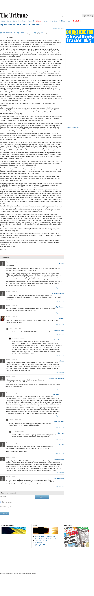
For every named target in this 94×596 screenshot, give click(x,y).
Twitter (47, 34)
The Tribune (14, 15)
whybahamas (59, 307)
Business (23, 21)
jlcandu (61, 264)
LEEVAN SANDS (40, 544)
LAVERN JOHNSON (41, 540)
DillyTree (61, 444)
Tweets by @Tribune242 (73, 127)
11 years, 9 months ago (11, 262)
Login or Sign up (88, 16)
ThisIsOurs (60, 433)
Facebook (43, 34)
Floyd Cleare (38, 546)
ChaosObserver (59, 340)
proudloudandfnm (58, 293)
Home (3, 21)
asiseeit (61, 361)
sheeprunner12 (59, 330)
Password (5, 507)
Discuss (22, 32)
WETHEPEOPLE (58, 394)
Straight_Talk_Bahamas (56, 378)
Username (3, 496)
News (9, 21)
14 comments (23, 34)
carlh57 (61, 318)
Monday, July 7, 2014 (58, 28)
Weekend (31, 21)
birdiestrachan (59, 459)
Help (68, 21)
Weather (54, 21)
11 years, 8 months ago (18, 338)
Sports (15, 21)
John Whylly (38, 542)
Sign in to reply (60, 288)
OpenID (42, 497)
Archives (62, 21)
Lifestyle (46, 21)
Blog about (30, 34)
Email (38, 34)
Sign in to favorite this (9, 32)
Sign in (5, 513)
